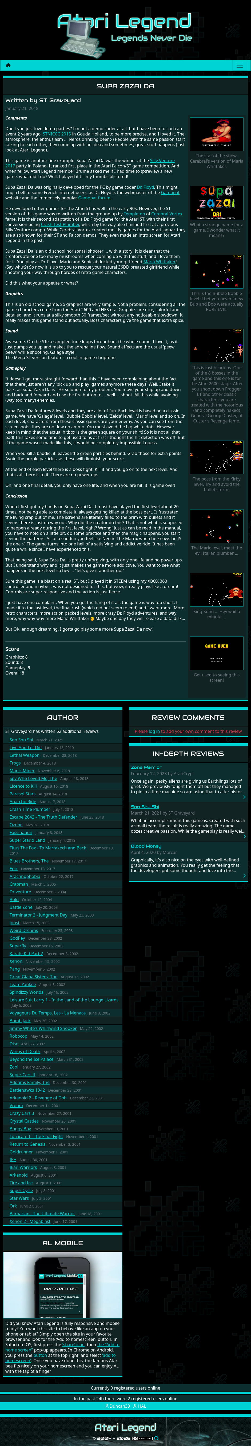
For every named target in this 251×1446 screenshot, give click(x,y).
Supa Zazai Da (125, 86)
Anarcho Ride (23, 801)
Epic (14, 869)
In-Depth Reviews (188, 754)
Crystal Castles (24, 1121)
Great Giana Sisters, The (34, 977)
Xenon (16, 961)
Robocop (18, 1036)
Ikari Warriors (23, 1167)
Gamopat (170, 192)
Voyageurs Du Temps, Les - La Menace (48, 1013)
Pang (15, 969)
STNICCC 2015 (57, 134)
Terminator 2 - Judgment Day (38, 915)
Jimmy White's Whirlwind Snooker (43, 1028)
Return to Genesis (27, 1144)
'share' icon (73, 1345)
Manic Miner (22, 771)
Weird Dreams (24, 930)
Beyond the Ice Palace (31, 1059)
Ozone (16, 825)
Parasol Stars (22, 794)
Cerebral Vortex (166, 214)
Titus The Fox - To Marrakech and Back (48, 848)
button (40, 1355)
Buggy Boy (20, 1129)
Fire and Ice (21, 1183)
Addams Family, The (30, 1082)
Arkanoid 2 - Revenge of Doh (38, 1098)
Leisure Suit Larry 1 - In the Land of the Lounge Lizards (64, 1000)
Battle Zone (21, 907)
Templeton (134, 214)
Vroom (16, 1105)
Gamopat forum (94, 198)
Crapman (19, 884)
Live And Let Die (26, 747)
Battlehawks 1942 (27, 1090)
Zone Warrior (146, 767)
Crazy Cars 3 (22, 1113)
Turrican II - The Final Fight (36, 1136)
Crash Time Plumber (30, 809)
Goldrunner (21, 1152)
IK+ (13, 1159)
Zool (14, 1067)
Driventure (20, 892)
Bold (14, 899)
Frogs (15, 763)
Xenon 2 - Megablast (30, 1221)
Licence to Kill (23, 786)
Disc (14, 1044)
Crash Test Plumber (60, 224)
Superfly (18, 946)
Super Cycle (21, 1190)
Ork (13, 1206)
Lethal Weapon (24, 755)
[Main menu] (239, 65)
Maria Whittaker (159, 262)
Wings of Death (25, 1051)
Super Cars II (22, 1075)
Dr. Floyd (145, 187)
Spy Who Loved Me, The (33, 778)
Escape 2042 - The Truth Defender (43, 817)
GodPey (17, 938)
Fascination (21, 832)
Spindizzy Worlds (26, 992)
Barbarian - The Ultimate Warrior (42, 1214)
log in (154, 731)
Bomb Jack (20, 1021)
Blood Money (146, 846)
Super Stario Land (27, 840)
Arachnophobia (25, 876)
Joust (14, 923)
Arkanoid (19, 1175)
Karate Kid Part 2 (26, 953)
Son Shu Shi (21, 740)
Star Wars (19, 1198)
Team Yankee (23, 984)
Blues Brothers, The (29, 861)
